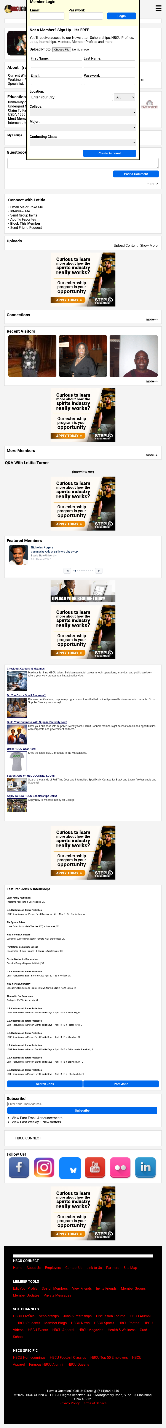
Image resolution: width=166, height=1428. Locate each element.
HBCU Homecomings (29, 1357)
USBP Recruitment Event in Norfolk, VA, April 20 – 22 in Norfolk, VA (39, 976)
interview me (83, 472)
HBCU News (80, 1323)
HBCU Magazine (91, 1330)
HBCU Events (38, 1330)
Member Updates (26, 1295)
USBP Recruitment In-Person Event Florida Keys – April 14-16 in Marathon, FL (43, 1037)
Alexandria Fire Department (20, 996)
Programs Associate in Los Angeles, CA (26, 902)
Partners (112, 1268)
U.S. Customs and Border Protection (24, 910)
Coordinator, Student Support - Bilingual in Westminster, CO (35, 951)
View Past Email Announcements (37, 1118)
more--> (152, 319)
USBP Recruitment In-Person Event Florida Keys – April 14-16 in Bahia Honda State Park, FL (50, 1049)
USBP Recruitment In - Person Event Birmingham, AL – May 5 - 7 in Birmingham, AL (46, 914)
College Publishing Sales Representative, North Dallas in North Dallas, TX (41, 988)
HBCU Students (28, 1323)
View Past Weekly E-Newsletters (36, 1122)
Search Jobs (45, 1084)
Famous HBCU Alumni (46, 1364)
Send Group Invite (23, 215)
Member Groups (133, 1288)
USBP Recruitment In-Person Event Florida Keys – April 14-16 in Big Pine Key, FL (45, 1062)
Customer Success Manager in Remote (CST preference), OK (36, 939)
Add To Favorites (23, 219)
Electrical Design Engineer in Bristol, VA (25, 963)
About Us (34, 1268)
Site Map (130, 1268)
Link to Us (94, 1268)
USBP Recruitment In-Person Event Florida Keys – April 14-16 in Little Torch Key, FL (46, 1074)
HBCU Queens (78, 1364)
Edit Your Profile (25, 1288)
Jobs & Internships (77, 1316)
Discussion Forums (111, 1316)
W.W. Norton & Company (18, 935)
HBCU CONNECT (28, 1138)
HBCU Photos (128, 1323)
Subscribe (82, 1110)
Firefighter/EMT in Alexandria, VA (22, 1000)
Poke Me (36, 207)
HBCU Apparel (63, 1330)
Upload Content (126, 245)
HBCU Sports (104, 1323)
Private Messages (57, 1295)
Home (17, 1268)
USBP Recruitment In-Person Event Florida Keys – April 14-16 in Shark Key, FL (43, 1012)
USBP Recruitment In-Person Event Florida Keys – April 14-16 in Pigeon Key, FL (44, 1025)
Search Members (55, 1288)
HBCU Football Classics (68, 1357)
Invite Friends (106, 1288)
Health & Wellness (121, 1330)
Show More (149, 245)
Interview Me (20, 211)
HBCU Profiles (24, 1316)
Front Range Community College (22, 947)
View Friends (82, 1288)
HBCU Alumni (140, 1316)
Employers (53, 1268)
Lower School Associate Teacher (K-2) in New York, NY (33, 926)
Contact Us (73, 1268)
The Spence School (16, 922)
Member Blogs (55, 1323)
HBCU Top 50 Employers (109, 1357)
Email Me (17, 207)
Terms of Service (94, 1403)
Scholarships (49, 1316)
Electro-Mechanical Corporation (22, 959)
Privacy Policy (69, 1403)
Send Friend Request (26, 228)
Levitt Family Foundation (18, 898)
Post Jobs (121, 1084)
